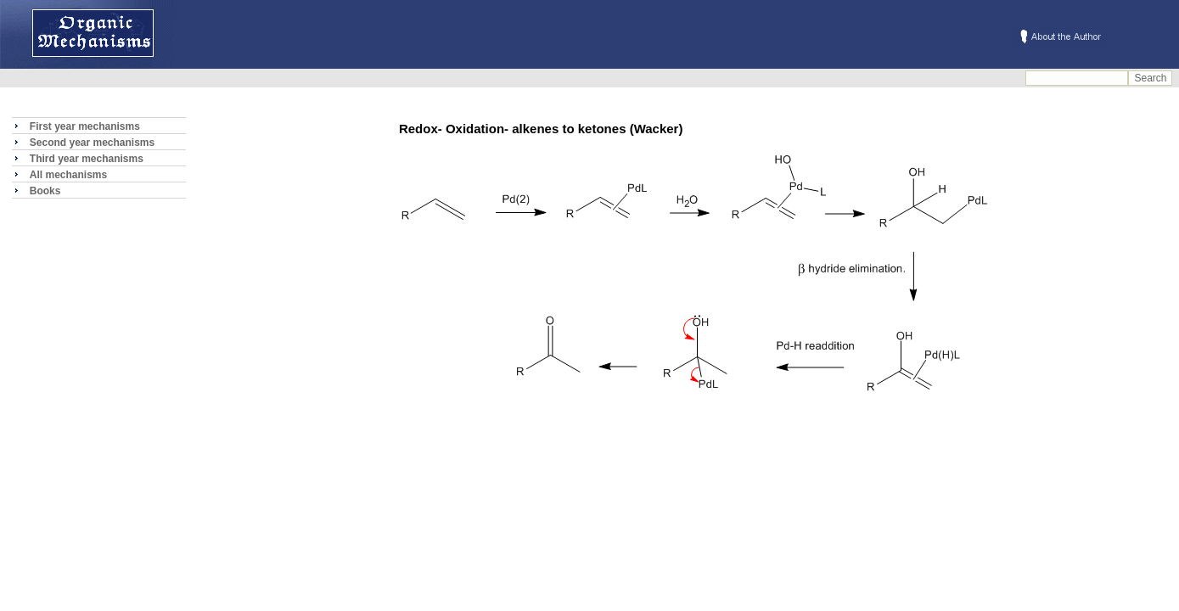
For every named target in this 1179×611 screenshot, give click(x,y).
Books (45, 191)
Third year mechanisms (86, 159)
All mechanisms (68, 175)
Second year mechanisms (92, 143)
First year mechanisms (85, 126)
